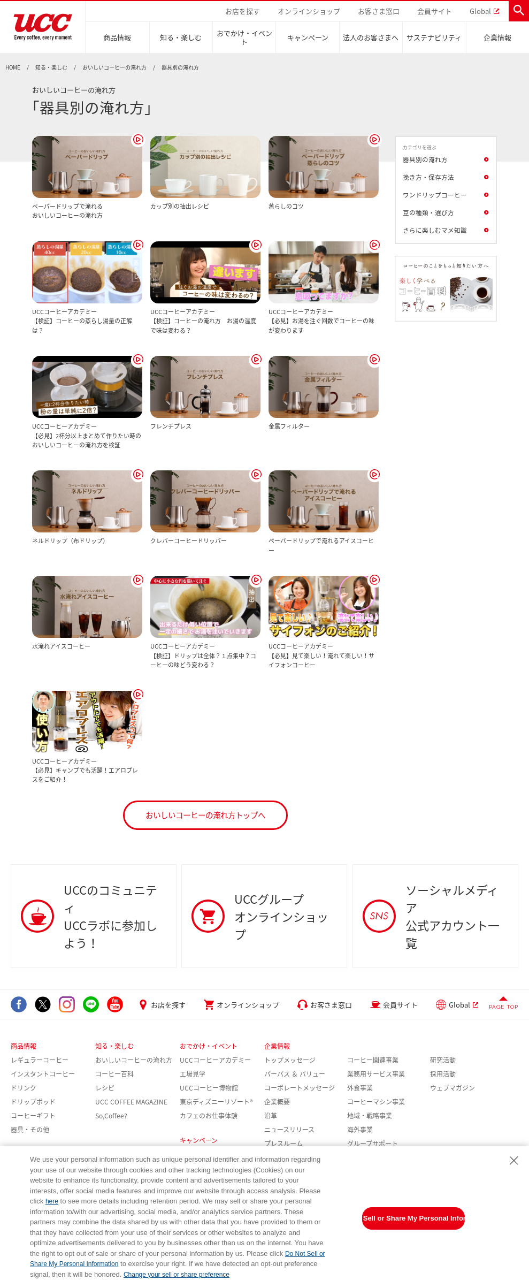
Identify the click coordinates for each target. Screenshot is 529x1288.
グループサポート (372, 1143)
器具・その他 (30, 1129)
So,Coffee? (111, 1116)
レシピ (104, 1088)
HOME (12, 67)
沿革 (270, 1116)
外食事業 (360, 1088)
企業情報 (497, 37)
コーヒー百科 (114, 1074)
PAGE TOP (503, 1007)
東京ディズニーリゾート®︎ (216, 1102)
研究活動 (443, 1060)
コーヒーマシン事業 (376, 1102)
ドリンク (23, 1088)
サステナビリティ (434, 37)
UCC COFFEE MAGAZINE (131, 1102)
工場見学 (192, 1074)
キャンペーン (307, 37)
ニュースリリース (289, 1129)
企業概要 (277, 1102)
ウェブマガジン (452, 1088)
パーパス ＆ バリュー (294, 1074)
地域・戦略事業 (369, 1116)
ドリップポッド (33, 1102)
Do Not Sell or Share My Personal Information (413, 1218)
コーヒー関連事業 (372, 1060)
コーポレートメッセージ (299, 1088)
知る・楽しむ (181, 37)
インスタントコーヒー (43, 1074)
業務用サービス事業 (376, 1074)
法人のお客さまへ (370, 37)
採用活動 (443, 1074)
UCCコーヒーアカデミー (215, 1060)
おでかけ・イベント (244, 37)
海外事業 (360, 1129)
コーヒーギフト (33, 1116)
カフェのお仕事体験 (208, 1116)
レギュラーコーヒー (39, 1060)
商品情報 (117, 37)
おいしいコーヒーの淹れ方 (114, 67)
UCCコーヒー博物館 (209, 1088)
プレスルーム (283, 1143)
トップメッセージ (290, 1060)
